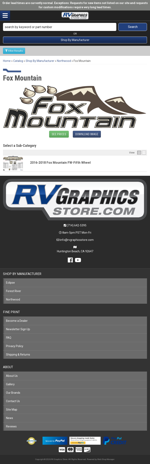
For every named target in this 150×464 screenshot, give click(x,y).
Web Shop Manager (105, 459)
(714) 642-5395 (76, 225)
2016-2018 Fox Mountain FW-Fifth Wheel (60, 163)
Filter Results (14, 50)
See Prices (59, 134)
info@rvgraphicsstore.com (77, 239)
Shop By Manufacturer (75, 40)
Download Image (86, 134)
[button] (75, 27)
